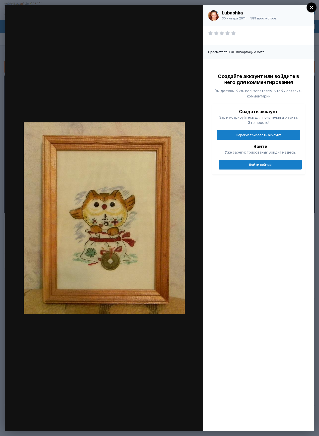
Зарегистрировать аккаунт (258, 135)
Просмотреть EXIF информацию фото (236, 52)
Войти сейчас (260, 165)
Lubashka (232, 12)
